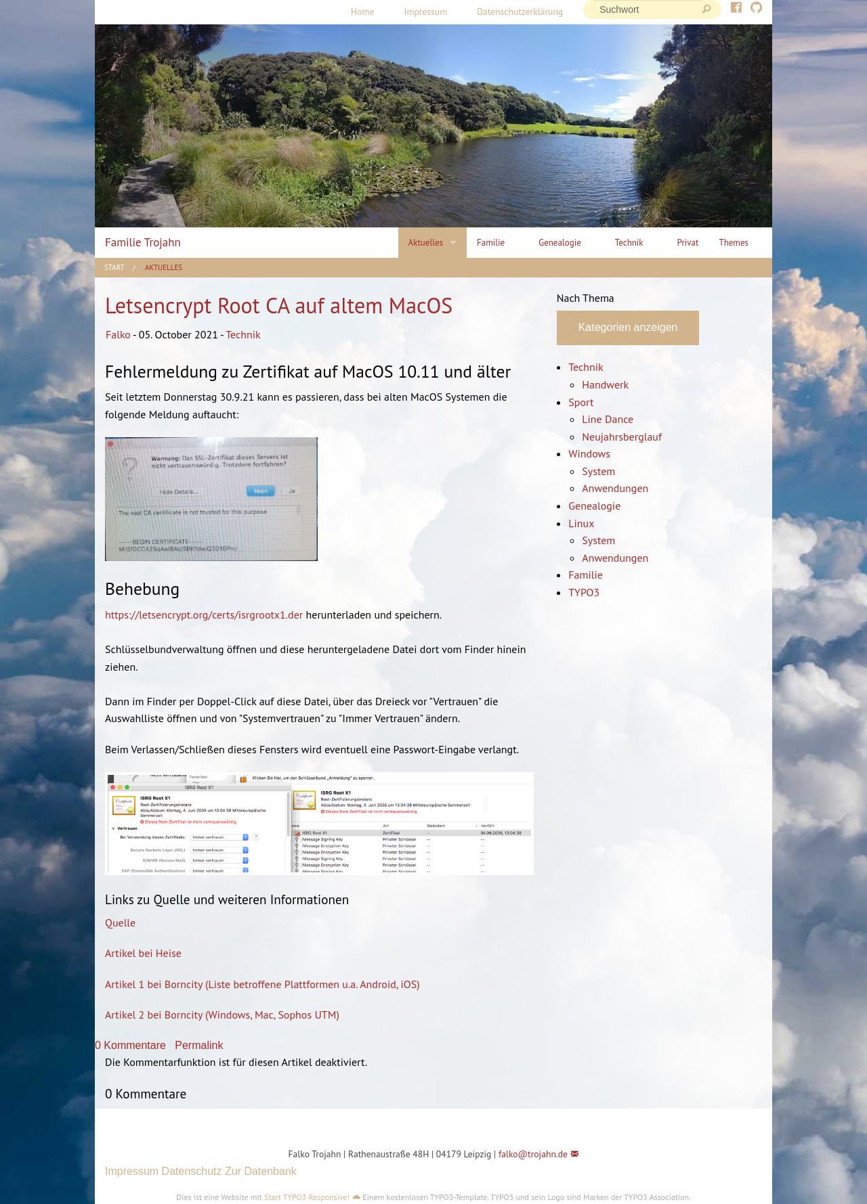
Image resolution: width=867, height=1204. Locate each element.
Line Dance (607, 419)
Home (362, 11)
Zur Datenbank (261, 1171)
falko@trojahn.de (533, 1154)
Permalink (199, 1045)
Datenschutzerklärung (520, 11)
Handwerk (605, 384)
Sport (580, 402)
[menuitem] (362, 12)
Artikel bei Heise (143, 953)
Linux (581, 523)
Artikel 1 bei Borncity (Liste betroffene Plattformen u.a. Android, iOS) (262, 984)
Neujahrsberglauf (622, 436)
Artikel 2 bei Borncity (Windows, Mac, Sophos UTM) (222, 1014)
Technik (243, 334)
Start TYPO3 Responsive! (307, 1197)
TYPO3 (583, 592)
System (598, 471)
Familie (585, 574)
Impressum (425, 11)
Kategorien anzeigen (628, 327)
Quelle (120, 922)
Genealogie (594, 505)
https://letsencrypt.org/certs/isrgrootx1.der (204, 614)
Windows (589, 453)
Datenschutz (192, 1171)
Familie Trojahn (143, 242)
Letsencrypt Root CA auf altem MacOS (278, 305)
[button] (214, 1124)
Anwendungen (615, 488)
